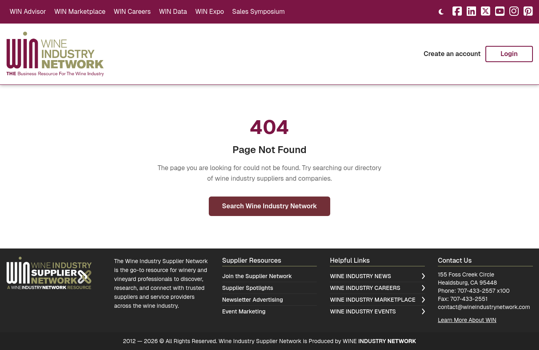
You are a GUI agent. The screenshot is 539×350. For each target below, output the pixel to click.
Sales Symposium (258, 11)
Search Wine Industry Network (269, 206)
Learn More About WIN (467, 320)
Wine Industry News (377, 276)
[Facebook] (457, 12)
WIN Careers (132, 11)
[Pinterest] (528, 12)
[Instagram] (514, 12)
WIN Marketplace (79, 11)
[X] (485, 12)
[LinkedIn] (471, 12)
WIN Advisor (28, 11)
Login (508, 54)
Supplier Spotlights (247, 288)
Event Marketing (244, 311)
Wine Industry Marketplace (377, 299)
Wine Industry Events (377, 311)
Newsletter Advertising (252, 299)
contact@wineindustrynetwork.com (484, 307)
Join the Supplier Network (257, 276)
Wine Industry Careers (377, 288)
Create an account (452, 54)
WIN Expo (209, 11)
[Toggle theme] (441, 11)
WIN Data (173, 11)
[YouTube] (499, 12)
